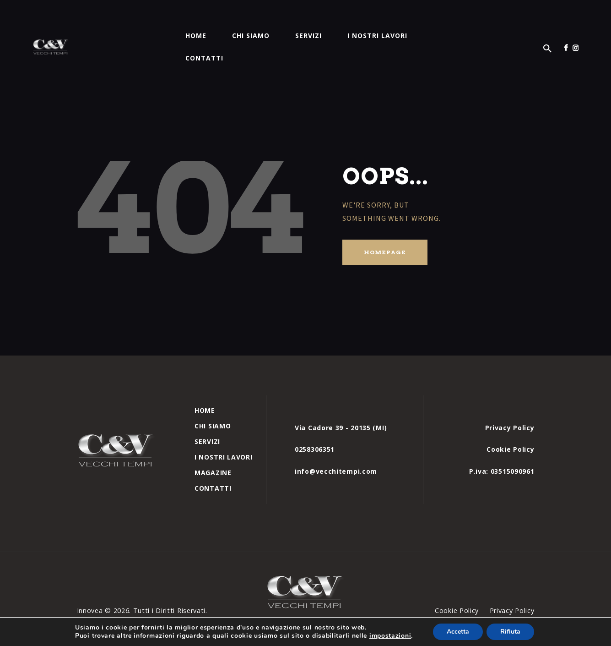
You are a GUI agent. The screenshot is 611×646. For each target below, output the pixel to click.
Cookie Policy (510, 426)
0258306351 (315, 426)
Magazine (213, 450)
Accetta (458, 631)
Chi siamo (213, 403)
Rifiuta (510, 631)
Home (205, 387)
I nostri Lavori (224, 434)
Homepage (385, 229)
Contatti (213, 465)
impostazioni (390, 636)
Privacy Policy (510, 405)
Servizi (207, 419)
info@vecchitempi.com (336, 448)
